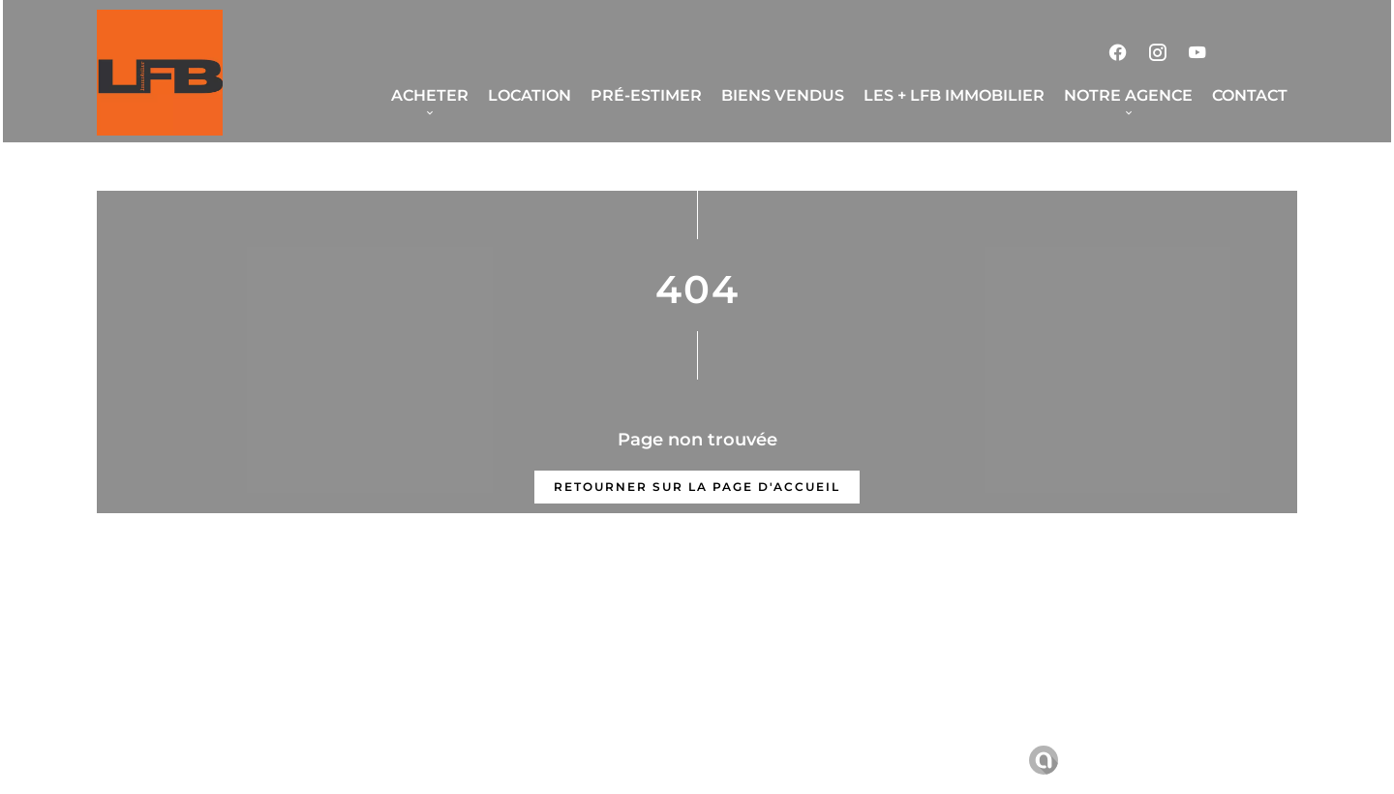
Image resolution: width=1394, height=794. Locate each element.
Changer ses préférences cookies (892, 759)
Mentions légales (518, 759)
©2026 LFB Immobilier (354, 760)
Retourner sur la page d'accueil (697, 486)
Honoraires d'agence (674, 759)
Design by (1071, 760)
